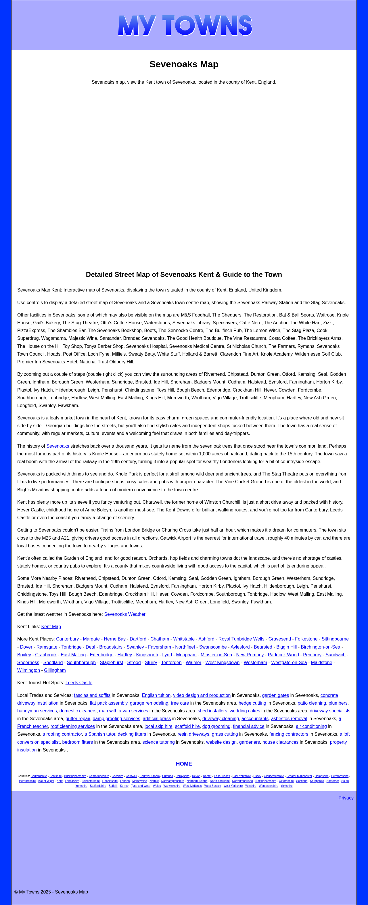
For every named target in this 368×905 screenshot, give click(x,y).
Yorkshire (286, 785)
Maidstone (321, 662)
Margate (91, 638)
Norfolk (154, 781)
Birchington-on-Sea (320, 647)
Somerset (333, 781)
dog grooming (216, 726)
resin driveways (193, 734)
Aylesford (240, 647)
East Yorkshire (242, 776)
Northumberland (242, 781)
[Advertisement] (40, 177)
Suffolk (113, 785)
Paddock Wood (283, 654)
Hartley (125, 654)
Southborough (81, 662)
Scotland (302, 781)
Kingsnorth (147, 654)
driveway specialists (330, 710)
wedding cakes (245, 710)
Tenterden (171, 662)
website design (221, 742)
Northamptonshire (172, 781)
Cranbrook (46, 654)
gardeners (249, 742)
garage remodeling (149, 703)
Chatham (159, 638)
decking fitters (132, 734)
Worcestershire (268, 785)
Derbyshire (182, 776)
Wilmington (28, 670)
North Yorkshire (219, 781)
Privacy (346, 797)
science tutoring (159, 742)
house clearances (280, 742)
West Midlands (192, 785)
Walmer (194, 662)
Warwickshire (171, 785)
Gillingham (55, 670)
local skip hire (158, 726)
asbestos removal (289, 718)
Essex (257, 776)
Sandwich (335, 654)
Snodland (53, 662)
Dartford (138, 638)
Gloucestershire (274, 776)
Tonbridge (72, 647)
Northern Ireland (197, 781)
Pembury (312, 654)
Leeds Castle (79, 682)
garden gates (275, 695)
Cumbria (167, 776)
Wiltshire (250, 785)
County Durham (149, 776)
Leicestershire (91, 781)
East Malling (73, 654)
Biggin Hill (286, 647)
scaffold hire (187, 726)
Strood (134, 662)
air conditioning (311, 726)
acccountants (255, 718)
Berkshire (55, 776)
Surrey (124, 785)
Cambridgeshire (99, 776)
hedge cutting (252, 703)
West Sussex (212, 785)
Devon (196, 776)
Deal (90, 647)
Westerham (255, 662)
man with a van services (123, 710)
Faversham (159, 647)
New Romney (250, 654)
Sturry (151, 662)
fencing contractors (288, 734)
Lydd (167, 654)
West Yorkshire (233, 785)
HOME (184, 764)
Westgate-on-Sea (289, 662)
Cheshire (117, 776)
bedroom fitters (77, 742)
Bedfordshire (39, 776)
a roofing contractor (62, 734)
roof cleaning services (73, 726)
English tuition (156, 695)
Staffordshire (98, 785)
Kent (60, 781)
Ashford (206, 638)
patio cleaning (312, 703)
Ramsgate (47, 647)
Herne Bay (115, 638)
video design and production (202, 695)
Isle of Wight (46, 781)
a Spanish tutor (100, 734)
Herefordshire (340, 776)
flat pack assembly (108, 703)
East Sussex (222, 776)
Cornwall (131, 776)
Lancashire (72, 781)
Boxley (24, 654)
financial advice (248, 726)
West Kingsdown (223, 662)
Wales (157, 785)
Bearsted (263, 647)
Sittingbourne (335, 638)
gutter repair (78, 718)
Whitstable (184, 638)
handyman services (37, 710)
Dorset (207, 776)
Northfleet (185, 647)
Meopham (186, 654)
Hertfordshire (27, 781)
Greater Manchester (299, 776)
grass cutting (225, 734)
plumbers (338, 703)
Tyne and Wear (141, 785)
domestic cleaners (78, 710)
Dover (26, 647)
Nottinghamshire (265, 781)
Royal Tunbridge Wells (241, 638)
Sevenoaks (57, 446)
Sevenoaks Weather (124, 614)
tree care (180, 703)
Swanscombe (213, 647)
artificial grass (157, 718)
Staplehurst (111, 662)
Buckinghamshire (75, 776)
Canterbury (67, 638)
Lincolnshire (110, 781)
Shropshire (317, 781)
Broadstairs (110, 647)
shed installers (212, 710)
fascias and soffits (92, 695)
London (125, 781)
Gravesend (280, 638)
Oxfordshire (286, 781)
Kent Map (51, 626)
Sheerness (28, 662)
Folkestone (306, 638)
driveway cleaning (220, 718)
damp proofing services (116, 718)
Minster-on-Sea (216, 654)
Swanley (135, 647)
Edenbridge (102, 654)
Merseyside (139, 781)
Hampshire (321, 776)
